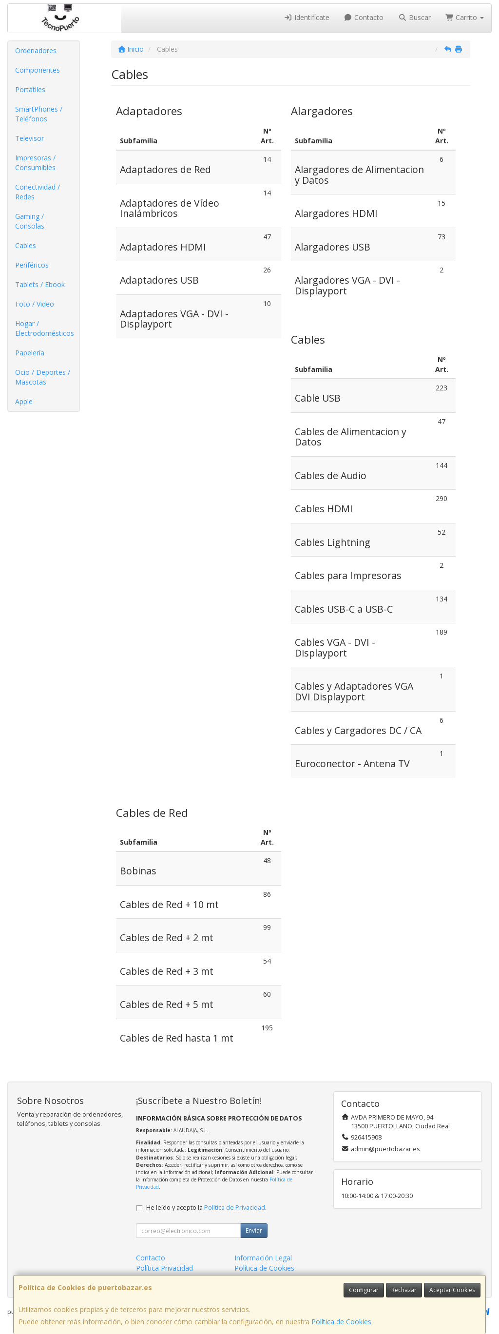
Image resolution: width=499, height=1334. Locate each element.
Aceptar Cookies (452, 1290)
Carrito (464, 17)
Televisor (29, 138)
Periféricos (32, 265)
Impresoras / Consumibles (35, 162)
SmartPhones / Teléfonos (38, 113)
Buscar (414, 17)
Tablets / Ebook (40, 284)
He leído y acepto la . (206, 1207)
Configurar (364, 1290)
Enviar (254, 1230)
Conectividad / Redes (37, 191)
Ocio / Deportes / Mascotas (42, 377)
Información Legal (263, 1257)
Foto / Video (34, 304)
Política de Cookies (341, 1321)
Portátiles (30, 89)
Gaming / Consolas (29, 221)
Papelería (29, 352)
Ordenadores (36, 50)
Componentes (37, 70)
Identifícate (306, 17)
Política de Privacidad (234, 1207)
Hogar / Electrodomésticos (44, 328)
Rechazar (404, 1290)
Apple (24, 401)
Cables (25, 245)
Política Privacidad (164, 1268)
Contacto (364, 17)
